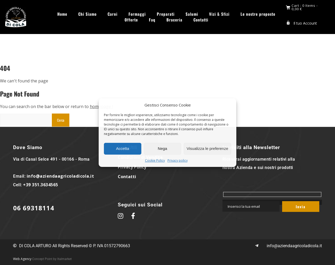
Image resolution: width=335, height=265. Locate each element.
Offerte (131, 20)
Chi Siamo (87, 14)
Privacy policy (178, 160)
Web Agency (22, 259)
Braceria (174, 20)
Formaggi (137, 14)
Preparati (166, 14)
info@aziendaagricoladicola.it (60, 176)
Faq (152, 20)
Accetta (122, 148)
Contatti (200, 20)
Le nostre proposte (258, 14)
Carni (113, 14)
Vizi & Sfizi (219, 14)
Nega (162, 148)
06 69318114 (33, 208)
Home (62, 14)
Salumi (192, 14)
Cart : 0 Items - (305, 7)
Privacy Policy (132, 167)
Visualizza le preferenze (207, 148)
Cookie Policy (155, 160)
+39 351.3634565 (40, 185)
